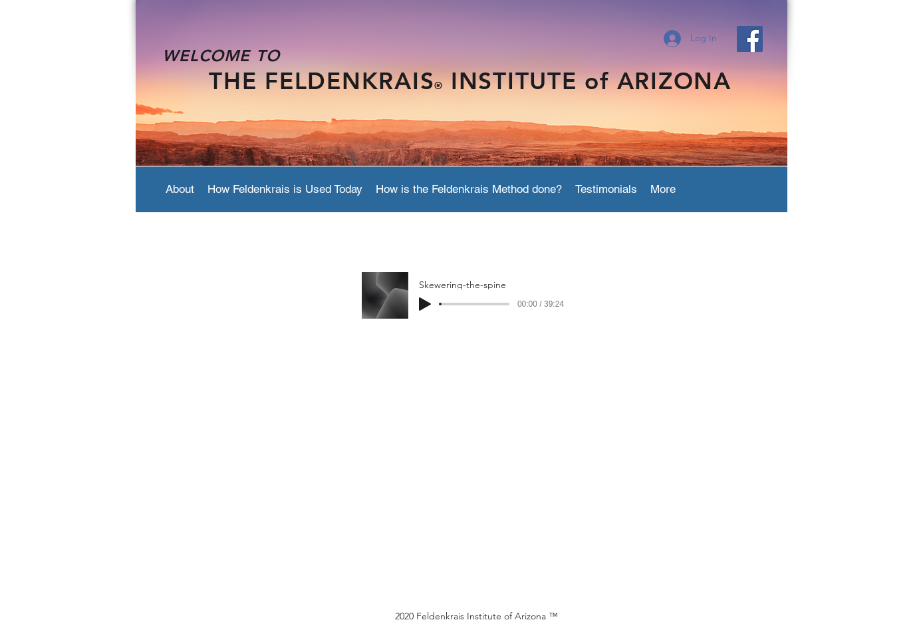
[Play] (425, 304)
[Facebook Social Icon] (750, 39)
